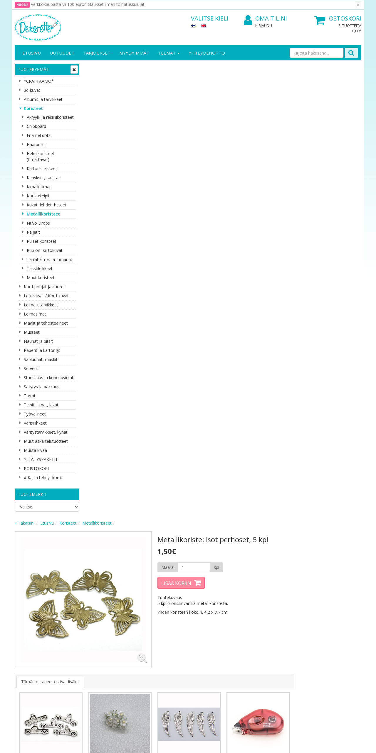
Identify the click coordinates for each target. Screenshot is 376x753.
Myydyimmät (134, 53)
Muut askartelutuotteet (46, 441)
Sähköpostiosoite (124, 576)
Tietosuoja (78, 636)
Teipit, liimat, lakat (41, 405)
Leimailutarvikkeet (41, 305)
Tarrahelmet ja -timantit (49, 259)
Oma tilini (265, 18)
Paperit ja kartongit (42, 350)
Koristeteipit (38, 196)
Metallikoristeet (43, 214)
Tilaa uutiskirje (123, 600)
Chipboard (36, 126)
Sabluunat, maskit (41, 359)
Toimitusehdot (82, 645)
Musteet (32, 332)
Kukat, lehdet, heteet (46, 205)
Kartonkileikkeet (42, 168)
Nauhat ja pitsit (38, 341)
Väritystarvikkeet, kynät (46, 432)
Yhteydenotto (207, 53)
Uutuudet (62, 53)
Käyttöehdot (80, 654)
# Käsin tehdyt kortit (43, 477)
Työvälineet (35, 414)
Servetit (31, 368)
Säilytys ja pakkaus (41, 386)
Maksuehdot (80, 663)
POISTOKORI (36, 468)
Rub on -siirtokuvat (45, 250)
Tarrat (30, 395)
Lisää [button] (118, 326)
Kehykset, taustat (43, 177)
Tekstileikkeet (40, 268)
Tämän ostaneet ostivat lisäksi (121, 225)
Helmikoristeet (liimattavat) (40, 156)
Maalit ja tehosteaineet (46, 323)
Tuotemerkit (32, 494)
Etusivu (31, 53)
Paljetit (33, 232)
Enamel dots (39, 135)
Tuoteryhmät (33, 69)
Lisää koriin (245, 129)
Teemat (169, 53)
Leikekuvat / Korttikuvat (46, 296)
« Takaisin (94, 68)
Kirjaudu (263, 25)
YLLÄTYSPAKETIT (41, 459)
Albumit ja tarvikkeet (43, 99)
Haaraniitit (36, 144)
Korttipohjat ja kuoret (44, 286)
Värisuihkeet (35, 423)
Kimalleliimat (39, 186)
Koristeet (33, 108)
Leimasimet (35, 314)
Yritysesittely (27, 636)
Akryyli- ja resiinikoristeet (50, 117)
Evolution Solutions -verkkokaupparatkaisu (324, 744)
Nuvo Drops (38, 223)
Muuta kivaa (35, 450)
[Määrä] (262, 113)
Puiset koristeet (41, 241)
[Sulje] (358, 4)
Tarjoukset (96, 53)
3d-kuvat (32, 90)
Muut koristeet (41, 277)
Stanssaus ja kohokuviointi (49, 377)
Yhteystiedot (27, 645)
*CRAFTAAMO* (39, 81)
